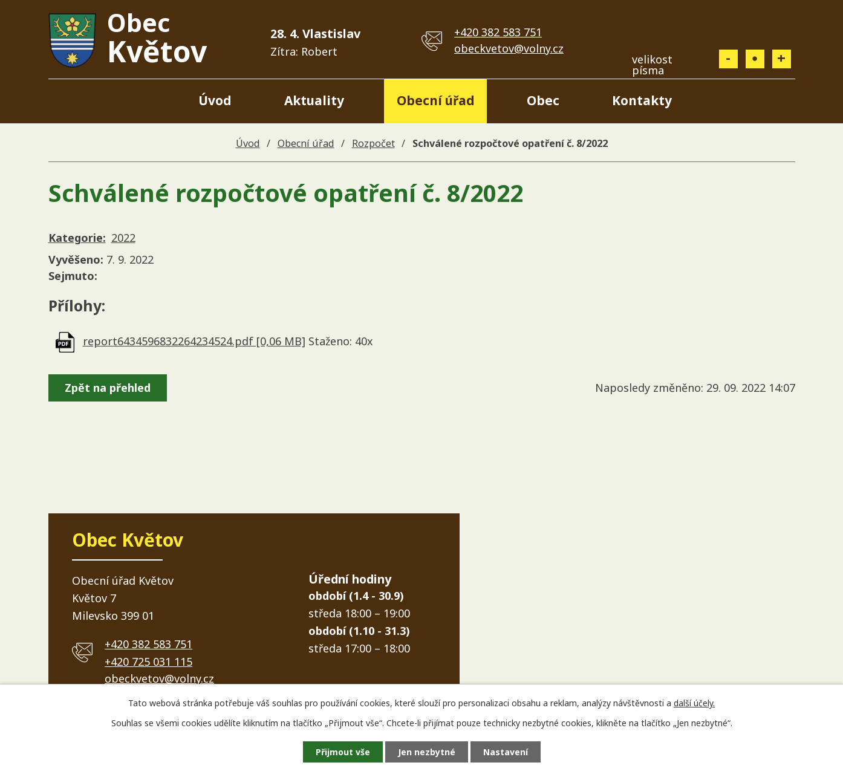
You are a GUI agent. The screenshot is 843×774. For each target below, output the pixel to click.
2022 (123, 237)
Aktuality (314, 100)
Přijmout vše (343, 752)
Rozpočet (373, 143)
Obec (543, 100)
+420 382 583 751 (498, 32)
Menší (728, 59)
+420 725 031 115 (148, 661)
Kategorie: (77, 237)
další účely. (694, 703)
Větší (781, 59)
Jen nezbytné (426, 752)
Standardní (755, 59)
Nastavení (505, 752)
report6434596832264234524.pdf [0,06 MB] (194, 341)
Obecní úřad (436, 100)
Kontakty (642, 100)
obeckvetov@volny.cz (509, 48)
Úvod (215, 100)
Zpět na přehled (108, 387)
